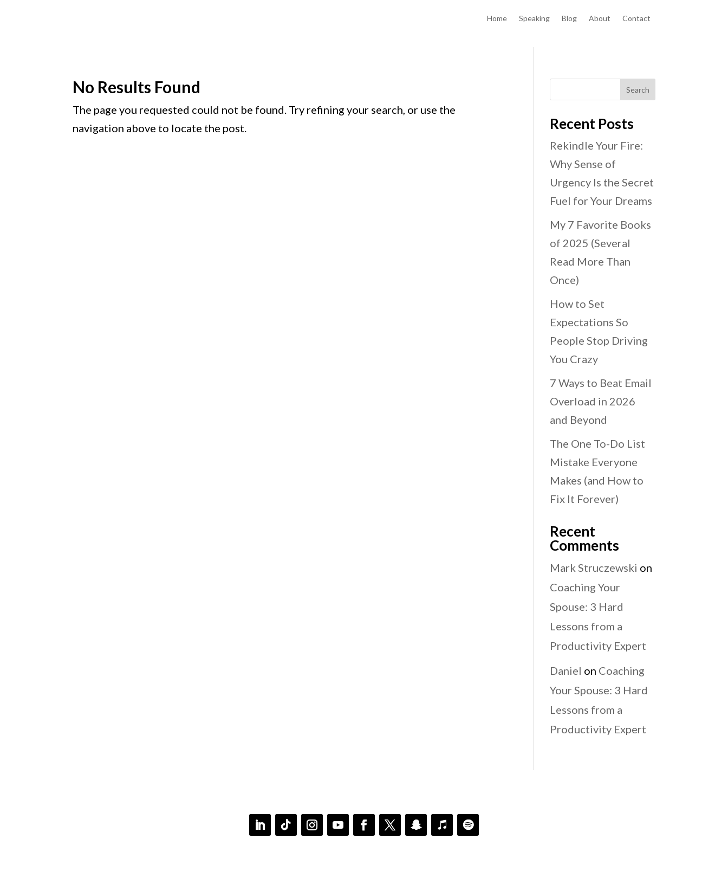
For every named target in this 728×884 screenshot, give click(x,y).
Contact (636, 19)
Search (637, 89)
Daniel (566, 670)
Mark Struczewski (594, 567)
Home (497, 19)
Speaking (534, 19)
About (599, 19)
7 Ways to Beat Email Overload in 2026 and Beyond (601, 401)
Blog (569, 19)
